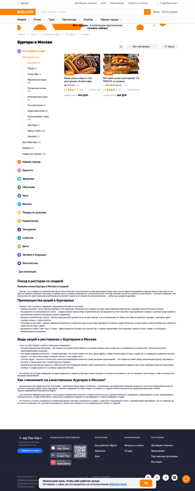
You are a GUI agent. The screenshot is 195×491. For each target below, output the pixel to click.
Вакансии (100, 451)
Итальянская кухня (37, 98)
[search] (147, 12)
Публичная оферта (25, 486)
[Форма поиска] (94, 12)
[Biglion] (26, 12)
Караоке (33, 136)
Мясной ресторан (37, 81)
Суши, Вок (34, 74)
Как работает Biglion (106, 445)
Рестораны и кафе (48, 34)
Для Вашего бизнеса (86, 3)
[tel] (166, 477)
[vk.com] (148, 477)
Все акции (156, 462)
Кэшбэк (91, 19)
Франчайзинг (117, 3)
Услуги (24, 19)
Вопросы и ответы (138, 3)
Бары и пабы (36, 131)
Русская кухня (37, 105)
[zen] (174, 477)
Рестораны (68, 34)
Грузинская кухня (37, 89)
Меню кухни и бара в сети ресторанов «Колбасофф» (78, 80)
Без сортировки (142, 46)
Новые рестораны (33, 154)
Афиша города (111, 19)
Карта (169, 46)
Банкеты (28, 148)
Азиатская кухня (38, 111)
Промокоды (71, 19)
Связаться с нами (30, 450)
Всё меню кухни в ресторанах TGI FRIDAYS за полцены (121, 80)
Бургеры (34, 62)
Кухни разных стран (38, 118)
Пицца (32, 68)
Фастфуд (34, 125)
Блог (103, 3)
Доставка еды (31, 142)
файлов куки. (118, 484)
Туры (54, 19)
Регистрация (170, 11)
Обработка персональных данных (32, 480)
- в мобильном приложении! (97, 27)
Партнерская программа (164, 456)
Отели (39, 19)
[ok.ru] (157, 477)
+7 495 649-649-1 (169, 3)
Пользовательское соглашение (31, 483)
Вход (156, 11)
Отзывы (128, 451)
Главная (21, 34)
